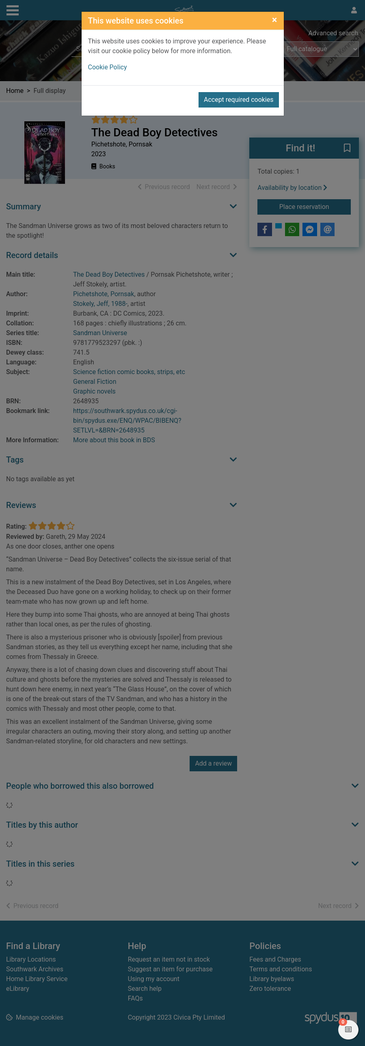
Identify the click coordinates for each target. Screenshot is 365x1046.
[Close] (275, 20)
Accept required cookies (239, 99)
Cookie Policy (107, 67)
